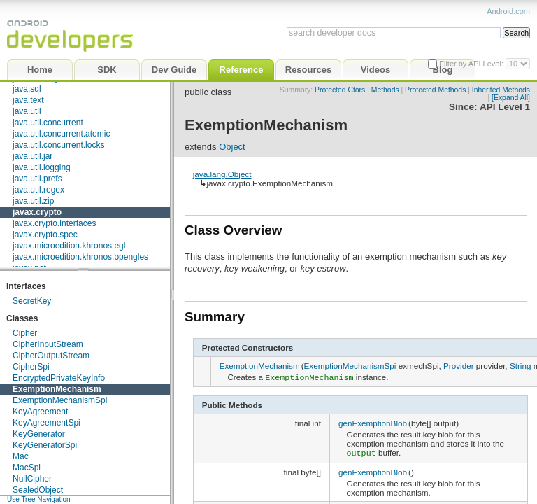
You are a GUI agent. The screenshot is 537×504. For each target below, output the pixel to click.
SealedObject (38, 490)
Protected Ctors (340, 90)
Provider (458, 365)
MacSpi (27, 467)
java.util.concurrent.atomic (61, 134)
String (520, 365)
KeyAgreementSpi (46, 423)
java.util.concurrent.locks (58, 145)
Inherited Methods (501, 90)
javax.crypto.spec (45, 234)
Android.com (508, 11)
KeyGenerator (39, 434)
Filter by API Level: (472, 63)
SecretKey (32, 301)
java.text (28, 100)
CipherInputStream (48, 344)
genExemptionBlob (372, 421)
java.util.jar (32, 156)
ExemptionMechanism (57, 389)
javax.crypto (37, 212)
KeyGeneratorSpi (45, 445)
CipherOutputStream (51, 355)
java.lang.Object (222, 173)
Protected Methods (435, 90)
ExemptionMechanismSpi (60, 400)
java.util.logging (42, 167)
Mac (21, 456)
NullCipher (32, 479)
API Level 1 (505, 107)
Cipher (25, 333)
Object (232, 146)
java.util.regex (38, 190)
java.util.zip (33, 201)
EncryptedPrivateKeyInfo (59, 378)
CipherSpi (31, 367)
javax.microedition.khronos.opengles (80, 257)
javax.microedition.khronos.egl (69, 246)
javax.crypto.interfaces (54, 223)
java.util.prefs (37, 178)
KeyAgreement (40, 411)
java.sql (27, 89)
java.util (27, 111)
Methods (385, 90)
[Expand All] (511, 98)
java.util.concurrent (48, 122)
